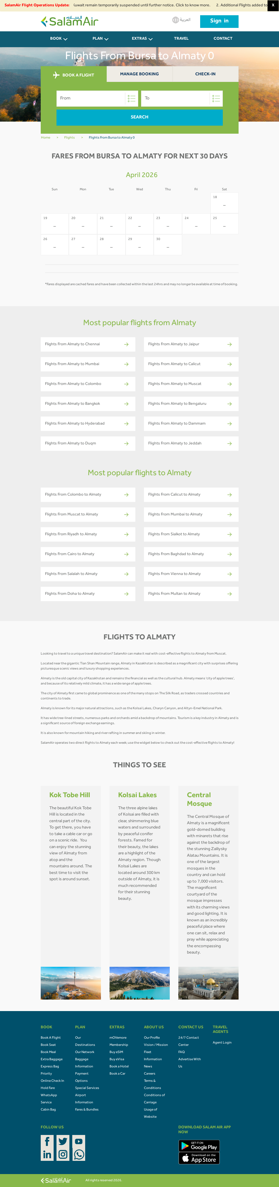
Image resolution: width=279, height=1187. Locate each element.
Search (140, 117)
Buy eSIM (116, 1052)
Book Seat (48, 1045)
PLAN (98, 39)
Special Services (87, 1088)
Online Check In (52, 1081)
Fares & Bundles (87, 1110)
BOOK (56, 39)
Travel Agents (181, 42)
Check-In (205, 74)
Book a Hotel (119, 1067)
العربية (181, 20)
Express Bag (50, 1067)
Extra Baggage (52, 1059)
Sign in (219, 21)
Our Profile (152, 1038)
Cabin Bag (48, 1110)
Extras (139, 39)
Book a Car (117, 1074)
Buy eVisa (117, 1059)
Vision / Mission (156, 1045)
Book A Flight (51, 1038)
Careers (149, 1074)
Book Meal (48, 1052)
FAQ (181, 1052)
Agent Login (222, 1043)
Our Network (84, 1052)
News (148, 1067)
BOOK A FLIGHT (73, 75)
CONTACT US (223, 42)
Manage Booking (139, 74)
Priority (46, 1074)
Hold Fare (48, 1088)
